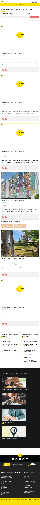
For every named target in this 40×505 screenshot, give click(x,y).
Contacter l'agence (3, 70)
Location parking (27, 492)
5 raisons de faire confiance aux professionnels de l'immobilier (15, 389)
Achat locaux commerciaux (29, 481)
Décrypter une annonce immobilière (9, 438)
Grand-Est (3, 486)
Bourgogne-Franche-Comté (6, 477)
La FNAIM (30, 499)
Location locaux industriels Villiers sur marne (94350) (30, 350)
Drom (2, 484)
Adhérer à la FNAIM (20, 4)
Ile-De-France (4, 488)
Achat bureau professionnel (29, 482)
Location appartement (28, 487)
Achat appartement (27, 477)
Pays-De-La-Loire (4, 494)
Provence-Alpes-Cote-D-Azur (7, 496)
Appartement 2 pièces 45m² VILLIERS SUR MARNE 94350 (13, 258)
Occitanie (3, 493)
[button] (15, 17)
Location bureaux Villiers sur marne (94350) (30, 345)
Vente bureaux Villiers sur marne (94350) (10, 345)
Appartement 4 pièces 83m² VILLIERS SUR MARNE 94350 (13, 307)
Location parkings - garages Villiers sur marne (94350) (31, 362)
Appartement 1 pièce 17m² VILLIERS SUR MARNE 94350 (13, 102)
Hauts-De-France (4, 487)
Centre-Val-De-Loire (5, 480)
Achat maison (26, 476)
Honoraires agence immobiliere (8, 422)
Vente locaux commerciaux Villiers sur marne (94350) (10, 350)
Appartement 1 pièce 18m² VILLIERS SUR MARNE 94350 (13, 53)
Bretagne (3, 478)
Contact (9, 499)
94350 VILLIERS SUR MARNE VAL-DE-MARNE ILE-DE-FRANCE (18, 64)
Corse (2, 483)
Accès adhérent (20, 501)
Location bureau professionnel (30, 490)
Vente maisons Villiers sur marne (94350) (10, 341)
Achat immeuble (27, 485)
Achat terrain (26, 480)
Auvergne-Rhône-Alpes (6, 476)
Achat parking (26, 478)
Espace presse (36, 499)
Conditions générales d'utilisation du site (19, 499)
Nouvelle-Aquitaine (5, 492)
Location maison (27, 488)
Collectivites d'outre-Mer (6, 481)
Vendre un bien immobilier (7, 405)
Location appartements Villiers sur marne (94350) (30, 341)
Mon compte (32, 2)
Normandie (3, 490)
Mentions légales (4, 499)
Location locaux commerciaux (29, 491)
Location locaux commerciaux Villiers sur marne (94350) (30, 356)
